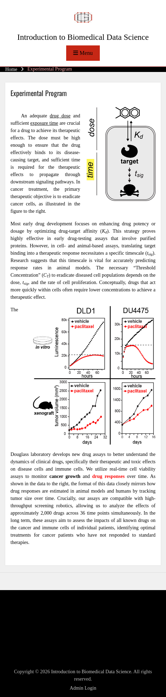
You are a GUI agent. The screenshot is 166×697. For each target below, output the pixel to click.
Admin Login (83, 688)
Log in (21, 621)
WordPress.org (29, 648)
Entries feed (27, 630)
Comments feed (30, 638)
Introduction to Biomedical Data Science (83, 37)
